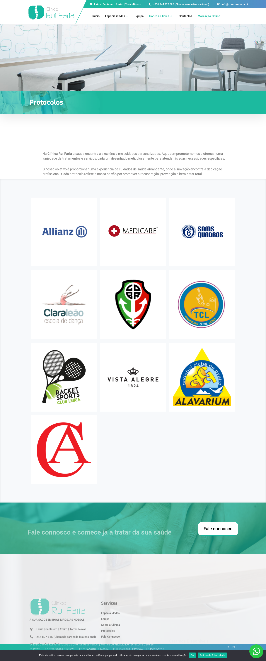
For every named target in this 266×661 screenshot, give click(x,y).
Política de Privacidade (212, 655)
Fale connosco (218, 528)
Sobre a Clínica (161, 16)
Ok (192, 655)
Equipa (139, 16)
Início (96, 16)
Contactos (185, 16)
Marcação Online (209, 16)
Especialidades (117, 16)
